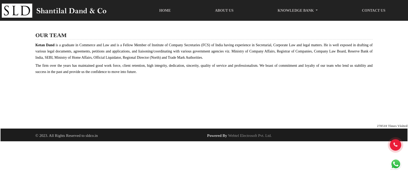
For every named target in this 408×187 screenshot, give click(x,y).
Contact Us (373, 10)
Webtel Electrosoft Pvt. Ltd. (250, 135)
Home (165, 10)
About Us (224, 10)
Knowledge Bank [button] (296, 10)
